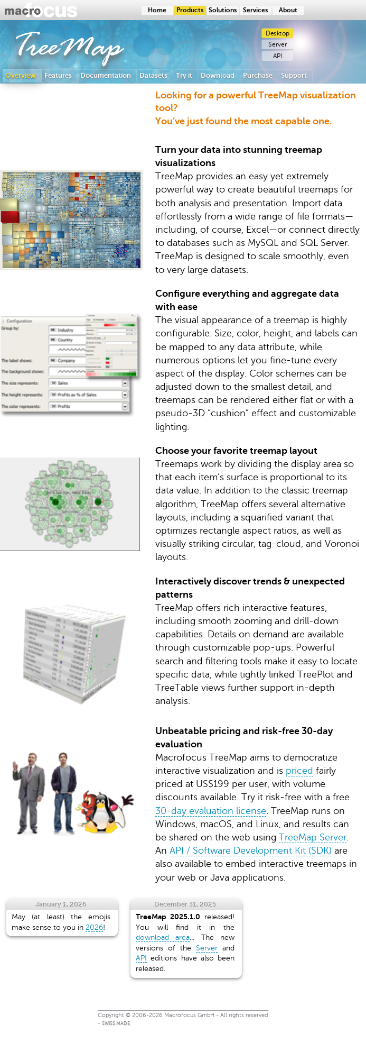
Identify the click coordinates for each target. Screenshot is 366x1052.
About (288, 10)
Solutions (223, 10)
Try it (184, 75)
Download (217, 75)
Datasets (153, 75)
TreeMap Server (312, 837)
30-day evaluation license (210, 811)
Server (277, 44)
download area (163, 937)
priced (299, 770)
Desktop (277, 33)
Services (255, 10)
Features (58, 75)
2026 (94, 927)
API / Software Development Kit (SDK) (251, 850)
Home (157, 10)
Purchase (258, 75)
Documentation (105, 75)
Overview (20, 75)
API (278, 56)
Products (189, 10)
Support (294, 75)
